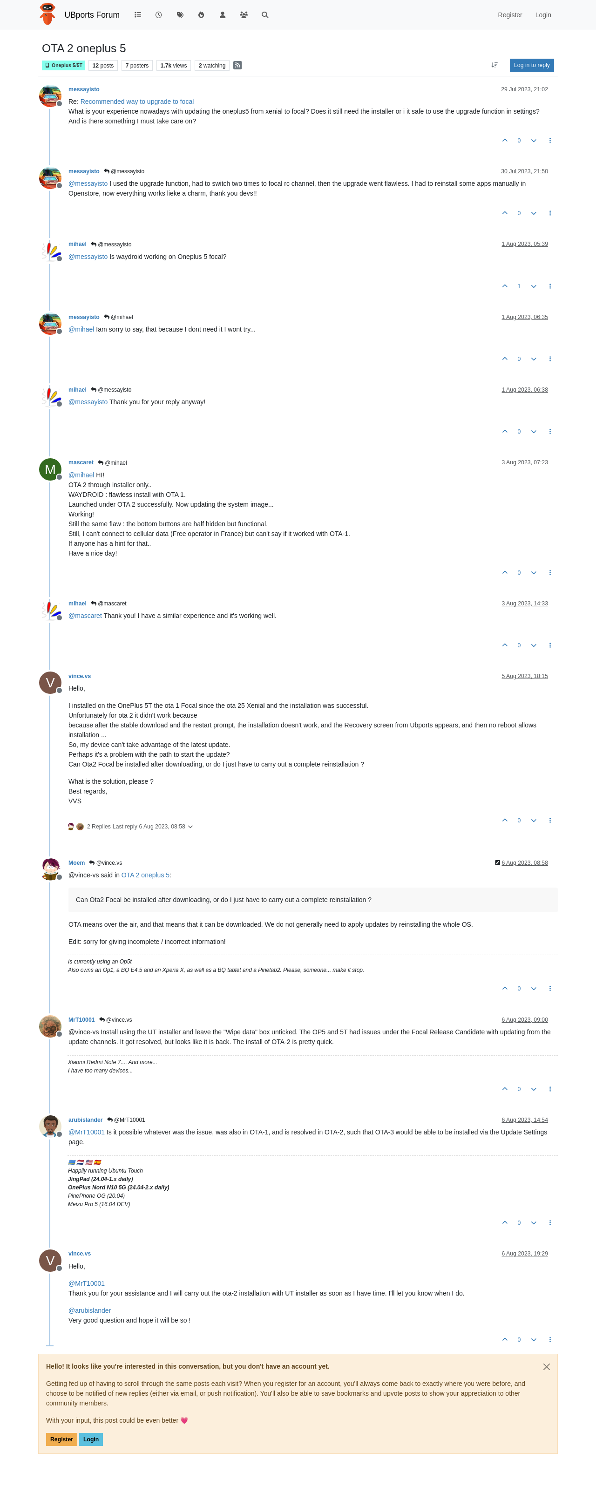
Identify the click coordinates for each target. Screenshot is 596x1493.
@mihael (118, 317)
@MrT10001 (126, 1120)
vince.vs (79, 676)
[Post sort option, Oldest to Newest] (494, 65)
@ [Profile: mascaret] (85, 615)
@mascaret (109, 603)
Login (91, 1439)
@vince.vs (105, 863)
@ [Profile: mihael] (81, 329)
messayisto (84, 89)
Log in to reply (532, 65)
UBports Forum (92, 15)
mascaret (81, 462)
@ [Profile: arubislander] (89, 1310)
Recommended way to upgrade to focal (137, 101)
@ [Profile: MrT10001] (86, 1132)
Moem (76, 863)
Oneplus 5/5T (63, 65)
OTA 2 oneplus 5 (145, 875)
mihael (77, 244)
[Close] (546, 1366)
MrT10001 (81, 1020)
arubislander (85, 1120)
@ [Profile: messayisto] (88, 183)
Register (61, 1439)
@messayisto (124, 171)
